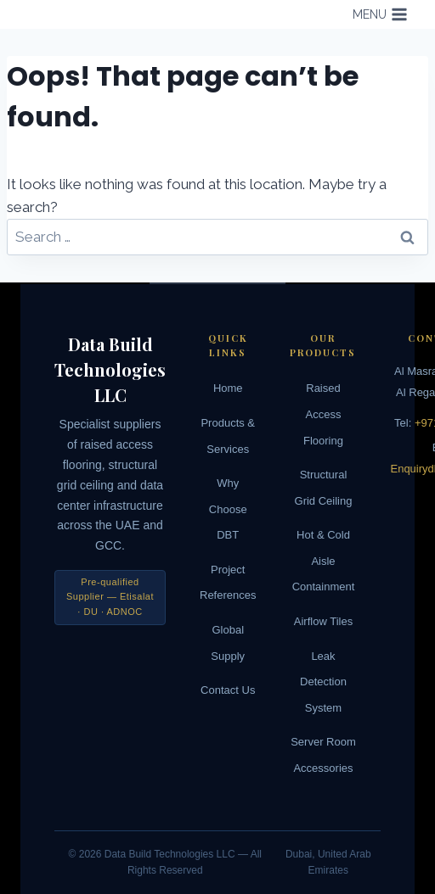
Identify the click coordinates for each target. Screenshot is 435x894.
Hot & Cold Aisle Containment (323, 560)
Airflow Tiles (323, 621)
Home (228, 388)
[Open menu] (380, 14)
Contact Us (228, 690)
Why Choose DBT (228, 509)
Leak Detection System (323, 682)
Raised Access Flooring (323, 414)
